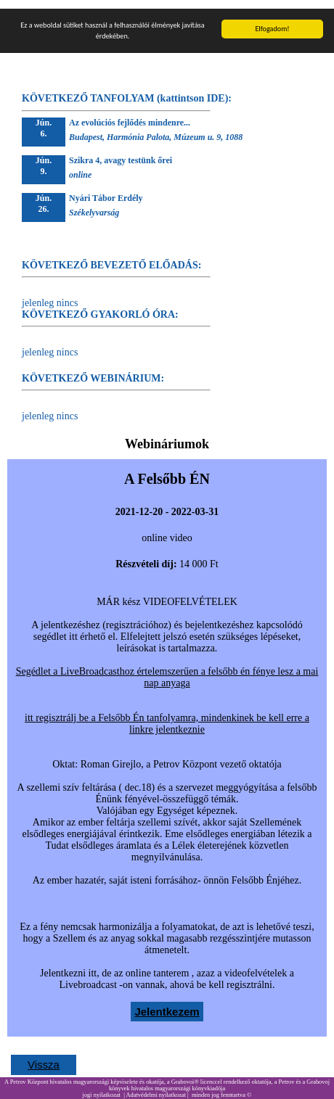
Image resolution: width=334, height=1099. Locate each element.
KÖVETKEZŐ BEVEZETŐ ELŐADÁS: (111, 256)
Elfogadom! (272, 20)
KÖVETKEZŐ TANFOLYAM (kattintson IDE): (127, 89)
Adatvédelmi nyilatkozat (156, 1086)
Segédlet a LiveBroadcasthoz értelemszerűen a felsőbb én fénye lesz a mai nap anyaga (167, 668)
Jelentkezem (166, 1003)
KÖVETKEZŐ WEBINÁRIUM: (93, 369)
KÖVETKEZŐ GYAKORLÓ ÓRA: (100, 305)
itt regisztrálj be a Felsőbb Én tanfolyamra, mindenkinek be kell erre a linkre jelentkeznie (167, 715)
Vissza (44, 1056)
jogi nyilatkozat (102, 1086)
